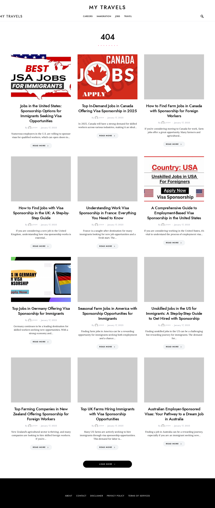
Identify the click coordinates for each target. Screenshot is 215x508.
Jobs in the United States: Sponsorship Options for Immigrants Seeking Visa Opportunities (41, 113)
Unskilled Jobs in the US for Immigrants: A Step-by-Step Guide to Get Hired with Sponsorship (174, 313)
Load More (105, 464)
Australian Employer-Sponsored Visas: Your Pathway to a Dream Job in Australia (174, 414)
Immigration (104, 16)
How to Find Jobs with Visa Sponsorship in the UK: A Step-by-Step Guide (41, 213)
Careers (88, 16)
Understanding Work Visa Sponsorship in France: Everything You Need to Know (107, 213)
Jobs (117, 16)
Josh (33, 127)
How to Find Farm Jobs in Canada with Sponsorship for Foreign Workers (174, 111)
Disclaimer (96, 495)
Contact (81, 495)
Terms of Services (139, 495)
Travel (128, 16)
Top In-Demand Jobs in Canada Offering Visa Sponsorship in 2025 (107, 108)
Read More (39, 145)
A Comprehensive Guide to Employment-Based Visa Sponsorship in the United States (174, 213)
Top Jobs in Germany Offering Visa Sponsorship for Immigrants (41, 311)
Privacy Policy (115, 495)
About (68, 495)
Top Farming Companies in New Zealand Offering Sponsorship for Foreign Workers (41, 414)
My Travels (107, 7)
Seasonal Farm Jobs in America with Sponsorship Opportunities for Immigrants (107, 313)
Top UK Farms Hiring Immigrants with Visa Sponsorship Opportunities (107, 414)
